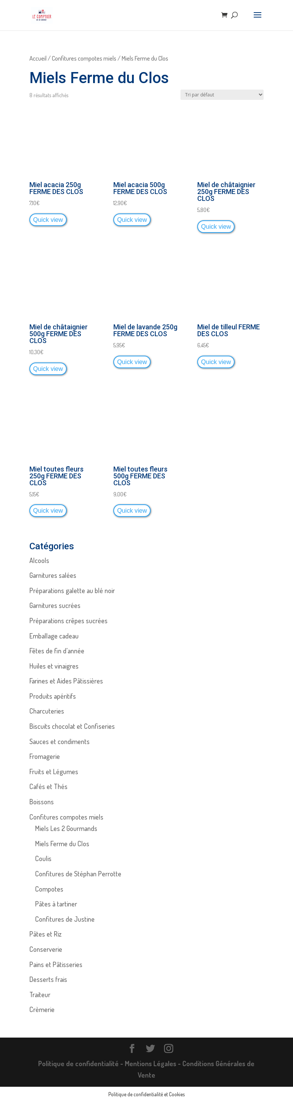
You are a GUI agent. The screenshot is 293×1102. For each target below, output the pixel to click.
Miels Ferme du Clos (62, 843)
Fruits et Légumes (53, 771)
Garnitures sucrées (54, 605)
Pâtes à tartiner (56, 904)
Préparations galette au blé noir (72, 590)
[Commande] (222, 95)
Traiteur (39, 994)
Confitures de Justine (65, 919)
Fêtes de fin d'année (56, 650)
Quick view (48, 219)
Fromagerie (44, 756)
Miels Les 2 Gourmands (66, 828)
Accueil (38, 58)
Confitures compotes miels (84, 58)
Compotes (49, 889)
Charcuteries (46, 711)
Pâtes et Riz (45, 934)
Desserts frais (48, 979)
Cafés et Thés (48, 786)
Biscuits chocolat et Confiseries (72, 726)
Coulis (43, 858)
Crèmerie (42, 1009)
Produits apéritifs (52, 696)
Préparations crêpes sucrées (68, 620)
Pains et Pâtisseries (55, 964)
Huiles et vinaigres (54, 666)
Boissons (41, 801)
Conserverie (45, 949)
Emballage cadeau (54, 636)
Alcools (39, 560)
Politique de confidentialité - (81, 1063)
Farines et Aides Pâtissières (66, 681)
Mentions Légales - (153, 1063)
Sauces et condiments (59, 741)
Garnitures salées (52, 575)
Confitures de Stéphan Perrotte (78, 873)
